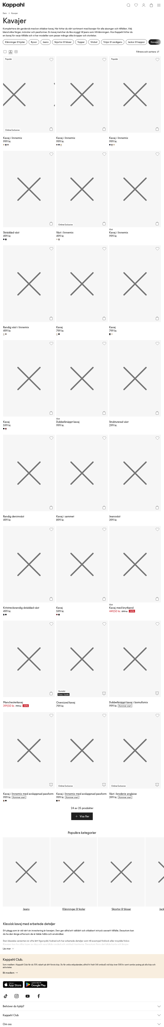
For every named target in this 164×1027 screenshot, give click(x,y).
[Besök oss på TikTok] (5, 996)
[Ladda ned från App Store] (13, 984)
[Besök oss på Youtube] (27, 996)
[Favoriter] (136, 5)
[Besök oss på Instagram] (16, 996)
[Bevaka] (104, 693)
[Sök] (128, 5)
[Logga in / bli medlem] (143, 5)
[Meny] (159, 5)
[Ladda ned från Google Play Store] (35, 984)
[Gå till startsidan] (13, 5)
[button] (82, 816)
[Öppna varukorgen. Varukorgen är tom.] (151, 5)
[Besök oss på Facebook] (38, 996)
